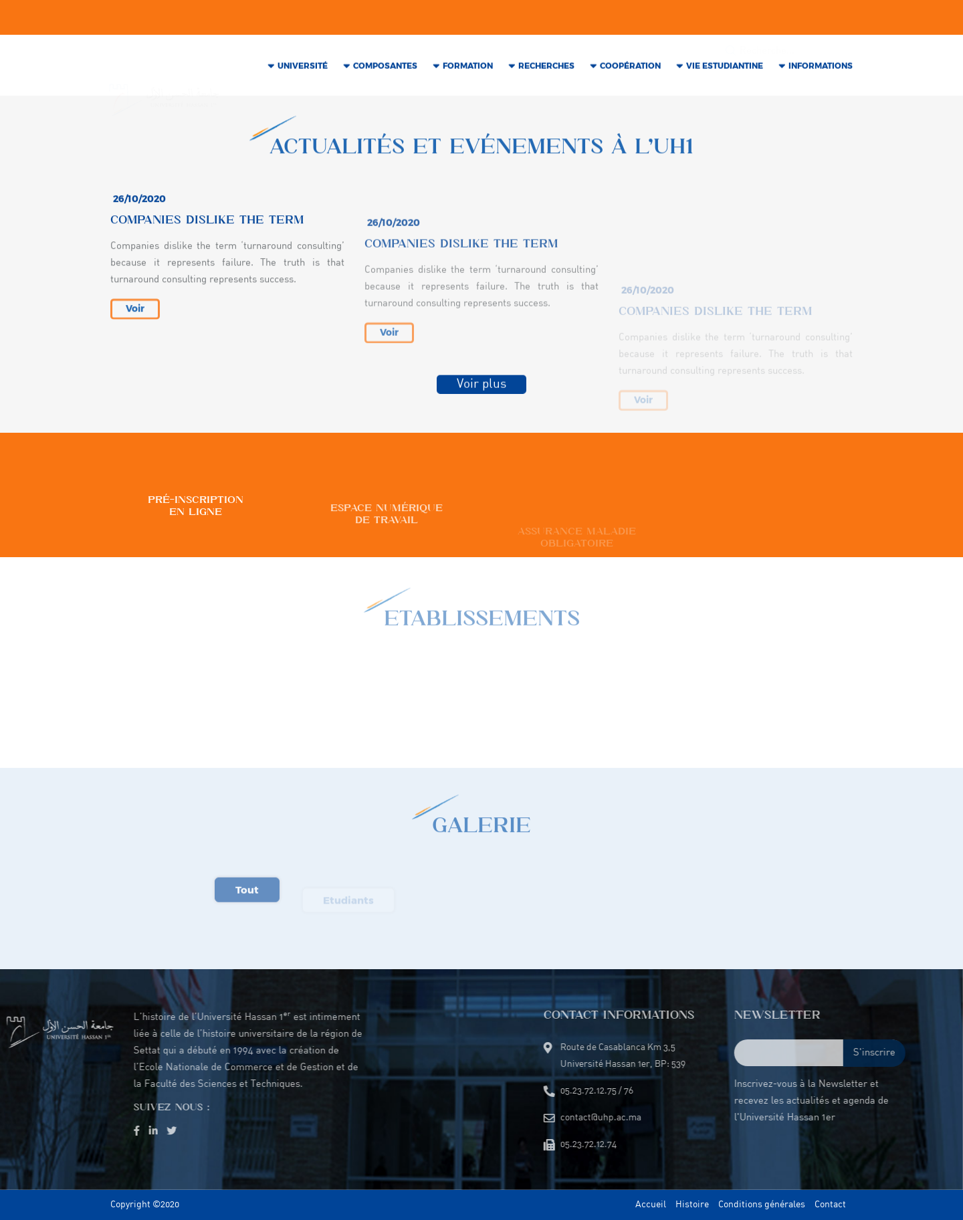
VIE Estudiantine (724, 67)
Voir (135, 318)
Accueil (650, 1205)
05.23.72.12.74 (466, 18)
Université (303, 67)
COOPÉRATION (630, 67)
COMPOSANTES (385, 67)
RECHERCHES (546, 67)
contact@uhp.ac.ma (279, 18)
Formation (468, 67)
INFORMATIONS (820, 67)
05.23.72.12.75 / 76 (379, 18)
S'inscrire (928, 1053)
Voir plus (481, 387)
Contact (830, 1205)
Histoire (692, 1205)
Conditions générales (761, 1205)
